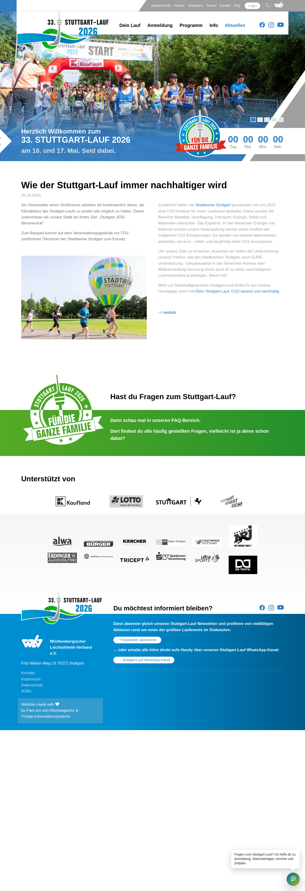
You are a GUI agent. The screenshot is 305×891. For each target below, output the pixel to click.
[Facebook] (262, 25)
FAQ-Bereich (185, 420)
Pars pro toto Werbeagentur (50, 710)
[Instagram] (271, 25)
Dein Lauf (129, 25)
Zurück (169, 312)
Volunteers (196, 5)
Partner (180, 5)
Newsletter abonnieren (137, 640)
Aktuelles (235, 25)
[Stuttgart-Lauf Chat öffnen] (293, 879)
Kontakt (225, 5)
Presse (211, 5)
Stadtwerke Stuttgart (213, 205)
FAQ (237, 5)
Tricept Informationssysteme (45, 716)
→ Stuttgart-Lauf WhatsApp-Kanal (144, 660)
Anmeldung (160, 25)
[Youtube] (280, 25)
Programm (190, 25)
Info (213, 25)
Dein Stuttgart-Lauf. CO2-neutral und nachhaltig (237, 291)
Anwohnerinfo (161, 5)
